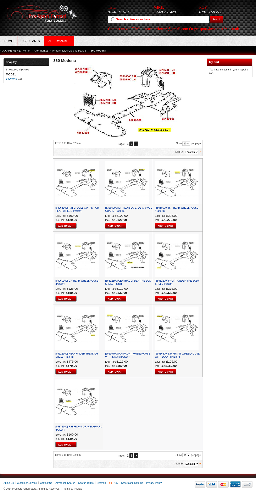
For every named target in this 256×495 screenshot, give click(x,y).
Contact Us (46, 482)
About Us (9, 482)
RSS (115, 482)
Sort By (179, 151)
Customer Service (27, 482)
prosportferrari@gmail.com (166, 29)
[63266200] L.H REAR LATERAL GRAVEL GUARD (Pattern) (128, 209)
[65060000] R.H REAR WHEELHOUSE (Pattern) (176, 209)
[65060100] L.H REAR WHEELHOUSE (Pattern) (76, 282)
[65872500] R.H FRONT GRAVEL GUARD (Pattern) (78, 428)
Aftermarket (41, 50)
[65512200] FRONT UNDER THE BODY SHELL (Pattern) (177, 282)
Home (8, 41)
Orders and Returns (132, 482)
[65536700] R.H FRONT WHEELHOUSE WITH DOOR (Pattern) (127, 355)
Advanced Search (65, 482)
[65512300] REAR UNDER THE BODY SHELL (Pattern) (76, 355)
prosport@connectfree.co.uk (216, 29)
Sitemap (101, 482)
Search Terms (86, 482)
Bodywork (11, 78)
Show (179, 143)
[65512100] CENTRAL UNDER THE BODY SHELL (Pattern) (129, 282)
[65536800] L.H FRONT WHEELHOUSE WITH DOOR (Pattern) (177, 355)
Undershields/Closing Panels (69, 50)
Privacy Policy (154, 482)
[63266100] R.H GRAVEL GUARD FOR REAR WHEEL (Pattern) (77, 209)
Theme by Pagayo (72, 488)
